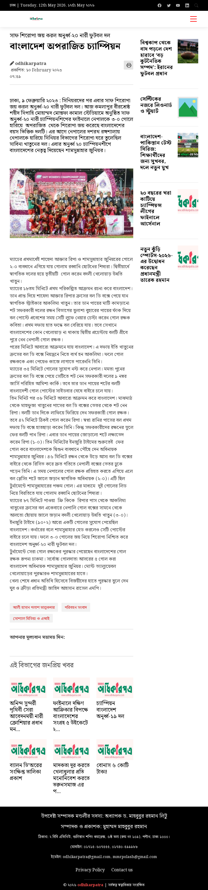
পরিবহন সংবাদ (76, 607)
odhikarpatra (90, 885)
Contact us (122, 870)
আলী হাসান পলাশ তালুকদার (34, 607)
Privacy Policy (90, 870)
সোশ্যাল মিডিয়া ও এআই (31, 619)
